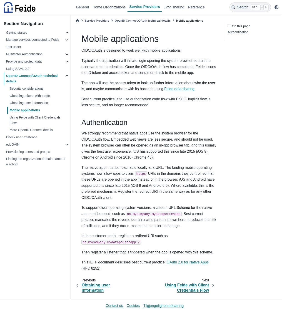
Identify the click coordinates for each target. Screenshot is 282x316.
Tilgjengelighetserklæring (163, 306)
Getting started (16, 32)
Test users (13, 47)
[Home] (77, 20)
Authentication (238, 32)
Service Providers (144, 7)
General (82, 7)
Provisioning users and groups (28, 152)
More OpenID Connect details (31, 130)
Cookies (133, 306)
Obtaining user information (29, 103)
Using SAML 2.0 (17, 69)
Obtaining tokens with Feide (30, 96)
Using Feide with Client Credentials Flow (35, 120)
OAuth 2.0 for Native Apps (188, 262)
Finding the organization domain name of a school (35, 161)
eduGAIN (12, 144)
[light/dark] (276, 7)
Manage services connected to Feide (32, 39)
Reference (196, 7)
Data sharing (174, 7)
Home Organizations (109, 7)
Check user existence (21, 137)
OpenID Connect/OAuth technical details (31, 78)
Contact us (114, 306)
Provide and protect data (24, 61)
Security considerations (26, 88)
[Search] (250, 7)
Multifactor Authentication (24, 54)
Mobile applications (25, 110)
